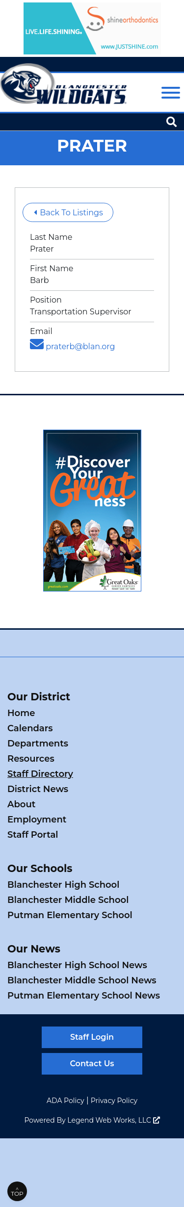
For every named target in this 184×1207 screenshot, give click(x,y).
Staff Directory (40, 774)
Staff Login (92, 1037)
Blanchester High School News (77, 965)
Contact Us (92, 1063)
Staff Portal (32, 834)
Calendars (30, 728)
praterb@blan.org (72, 346)
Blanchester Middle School (68, 900)
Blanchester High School (63, 884)
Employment (36, 819)
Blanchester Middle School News (82, 980)
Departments (37, 743)
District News (37, 789)
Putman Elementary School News (83, 995)
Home (21, 713)
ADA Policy (65, 1100)
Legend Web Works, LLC (113, 1120)
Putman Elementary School (69, 915)
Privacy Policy (114, 1100)
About (21, 804)
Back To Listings (68, 212)
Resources (30, 758)
